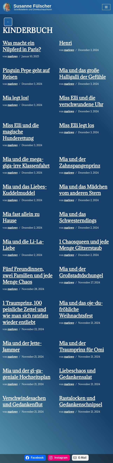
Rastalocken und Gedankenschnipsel (80, 401)
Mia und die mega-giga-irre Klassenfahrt (26, 162)
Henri (65, 43)
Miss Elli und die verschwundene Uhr (81, 101)
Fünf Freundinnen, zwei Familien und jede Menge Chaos (27, 275)
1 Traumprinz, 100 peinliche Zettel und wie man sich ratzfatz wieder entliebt (25, 312)
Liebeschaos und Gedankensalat (77, 373)
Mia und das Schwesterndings (77, 217)
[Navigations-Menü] (106, 7)
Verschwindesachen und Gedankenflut (24, 401)
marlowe (13, 56)
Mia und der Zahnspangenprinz (79, 162)
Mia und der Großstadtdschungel (81, 272)
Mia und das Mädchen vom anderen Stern (83, 189)
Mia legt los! (16, 98)
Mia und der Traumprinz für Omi (81, 346)
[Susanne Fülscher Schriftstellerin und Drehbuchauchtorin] (27, 7)
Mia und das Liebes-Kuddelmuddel (25, 189)
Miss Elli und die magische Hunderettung (21, 131)
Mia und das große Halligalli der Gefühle (82, 73)
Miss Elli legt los (76, 125)
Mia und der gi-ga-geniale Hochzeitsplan (26, 373)
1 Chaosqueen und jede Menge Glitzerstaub (84, 244)
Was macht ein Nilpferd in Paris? (22, 46)
